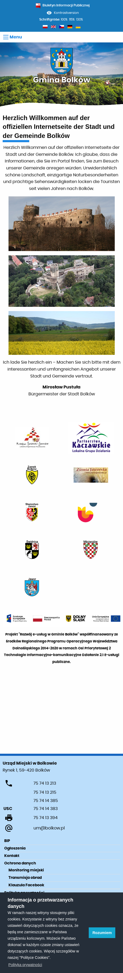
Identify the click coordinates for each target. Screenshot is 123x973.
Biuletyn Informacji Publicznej (63, 5)
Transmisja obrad (25, 878)
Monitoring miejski (26, 870)
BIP (7, 841)
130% (79, 19)
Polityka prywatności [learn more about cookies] (25, 965)
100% (64, 19)
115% (72, 19)
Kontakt (11, 856)
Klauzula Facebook (26, 885)
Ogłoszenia (15, 848)
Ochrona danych (20, 863)
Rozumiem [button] (102, 933)
